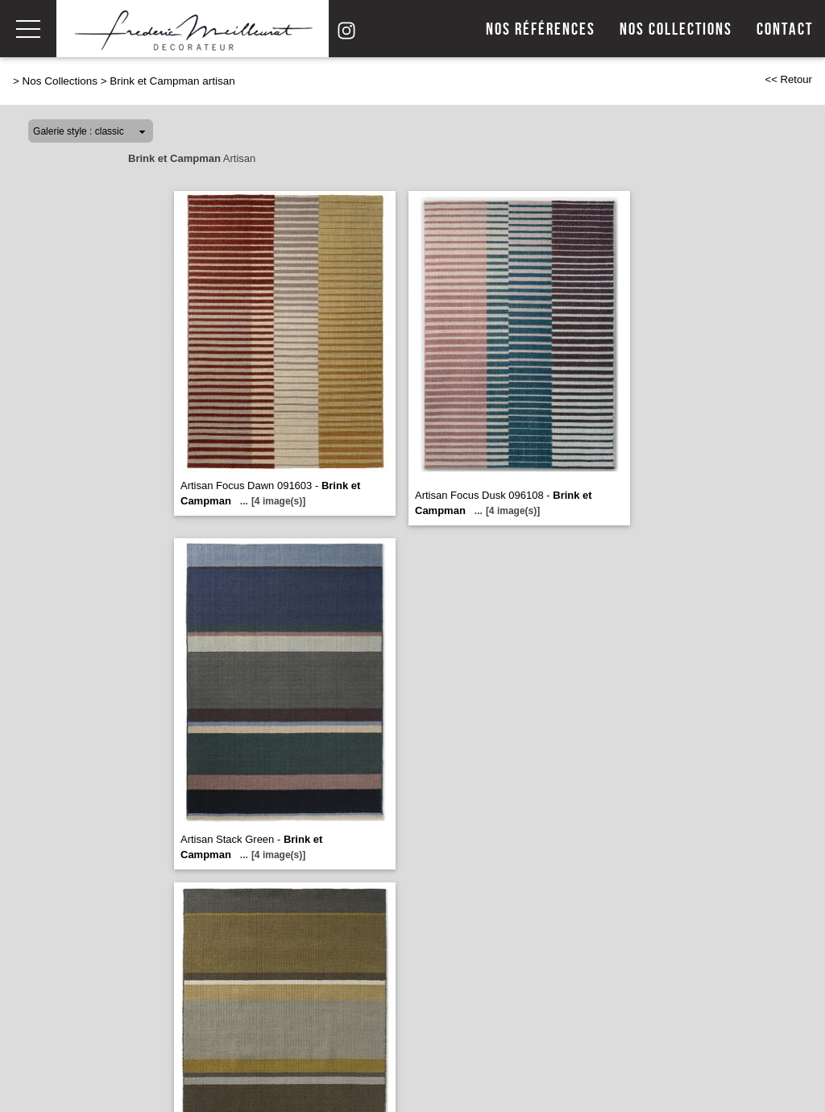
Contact (785, 29)
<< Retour (788, 79)
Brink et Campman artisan (172, 81)
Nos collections (676, 29)
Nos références (540, 29)
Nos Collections (60, 81)
